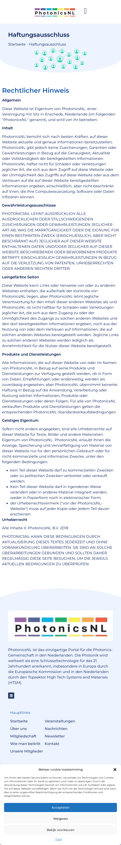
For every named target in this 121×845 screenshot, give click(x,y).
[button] (115, 770)
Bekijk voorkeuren (61, 830)
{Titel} (58, 839)
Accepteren (60, 807)
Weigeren (60, 819)
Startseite (17, 44)
